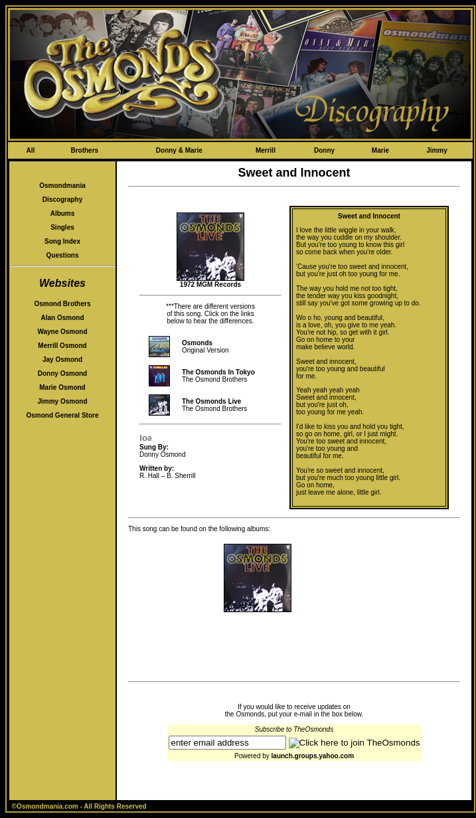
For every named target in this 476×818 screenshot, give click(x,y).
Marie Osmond (62, 387)
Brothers (84, 150)
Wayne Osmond (62, 331)
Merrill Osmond (62, 345)
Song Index (62, 241)
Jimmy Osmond (62, 401)
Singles (62, 227)
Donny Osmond (62, 373)
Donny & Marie (179, 150)
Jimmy (436, 150)
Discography (62, 199)
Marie (380, 150)
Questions (62, 255)
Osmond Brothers (62, 303)
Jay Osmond (62, 359)
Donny (324, 150)
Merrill (266, 150)
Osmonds (197, 343)
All (30, 150)
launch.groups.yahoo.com (313, 756)
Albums (62, 213)
